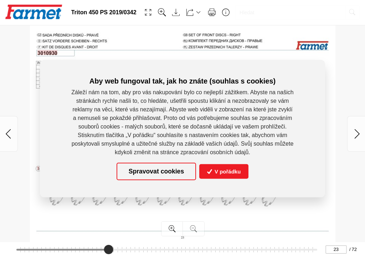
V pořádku (224, 171)
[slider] (109, 249)
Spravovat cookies (156, 171)
